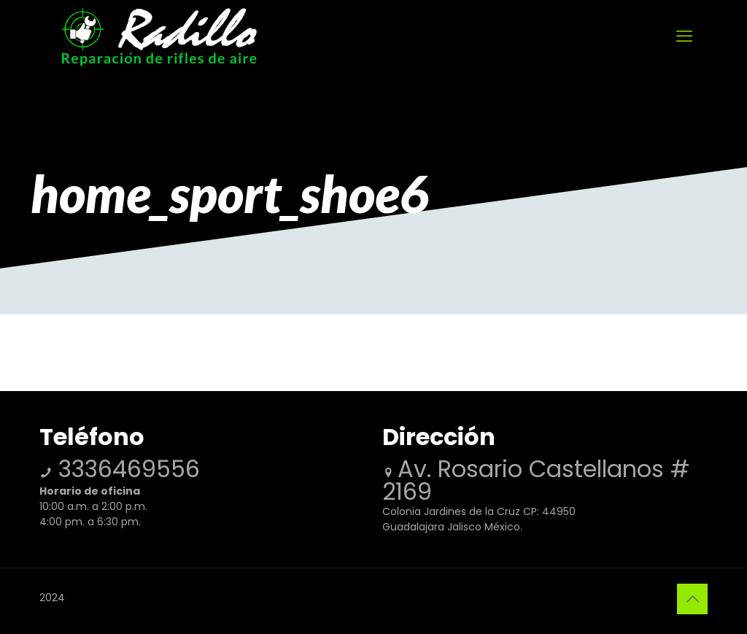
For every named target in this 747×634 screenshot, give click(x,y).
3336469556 (126, 468)
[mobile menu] (684, 36)
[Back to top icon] (692, 599)
